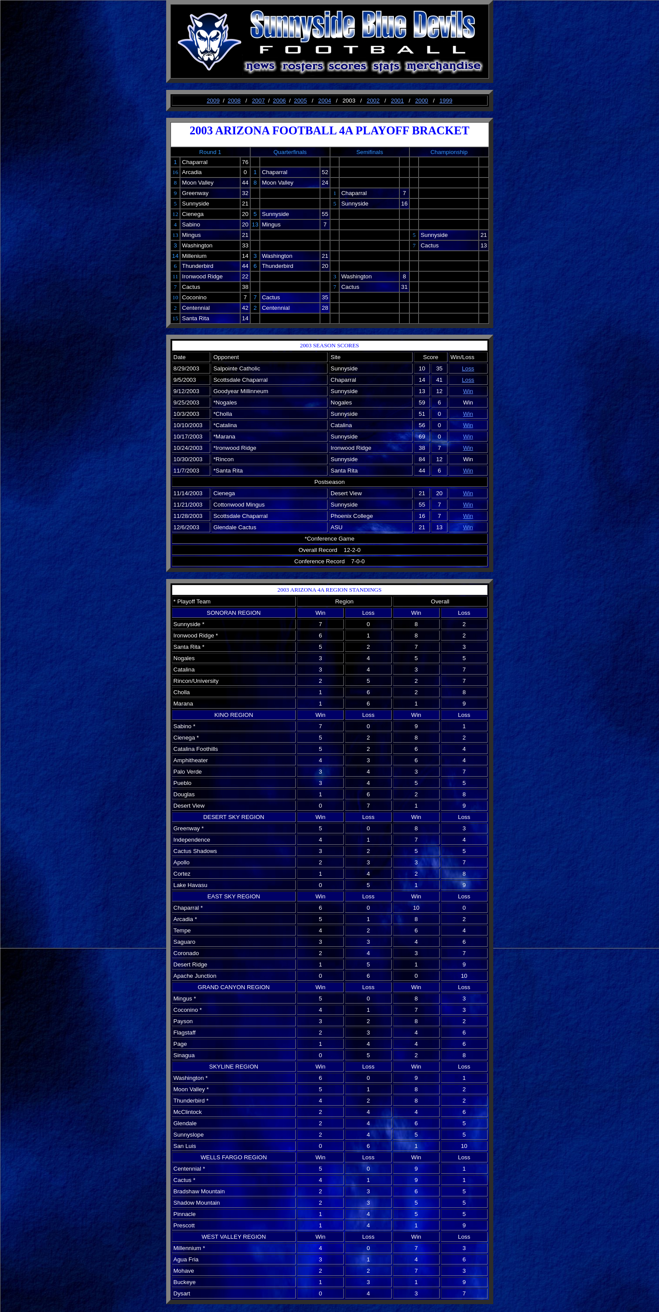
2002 (373, 100)
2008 (234, 100)
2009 (213, 100)
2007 (258, 100)
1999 (445, 100)
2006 (279, 100)
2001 (397, 100)
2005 (300, 100)
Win (468, 391)
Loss (468, 368)
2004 (324, 100)
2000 (421, 100)
